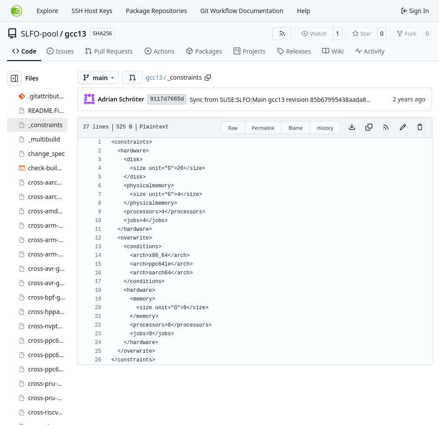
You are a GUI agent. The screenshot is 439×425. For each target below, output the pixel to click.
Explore (47, 11)
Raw (233, 128)
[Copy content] (369, 127)
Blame (296, 128)
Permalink (263, 128)
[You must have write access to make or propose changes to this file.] (420, 127)
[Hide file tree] (14, 78)
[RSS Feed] (282, 33)
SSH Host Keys (91, 11)
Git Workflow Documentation (242, 11)
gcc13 (75, 33)
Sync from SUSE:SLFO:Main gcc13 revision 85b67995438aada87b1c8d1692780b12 (305, 99)
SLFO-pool (39, 33)
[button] (132, 77)
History (325, 128)
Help (304, 11)
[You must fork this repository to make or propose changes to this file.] (403, 127)
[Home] (16, 11)
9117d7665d (167, 99)
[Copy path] (208, 77)
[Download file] (352, 127)
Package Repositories (156, 11)
